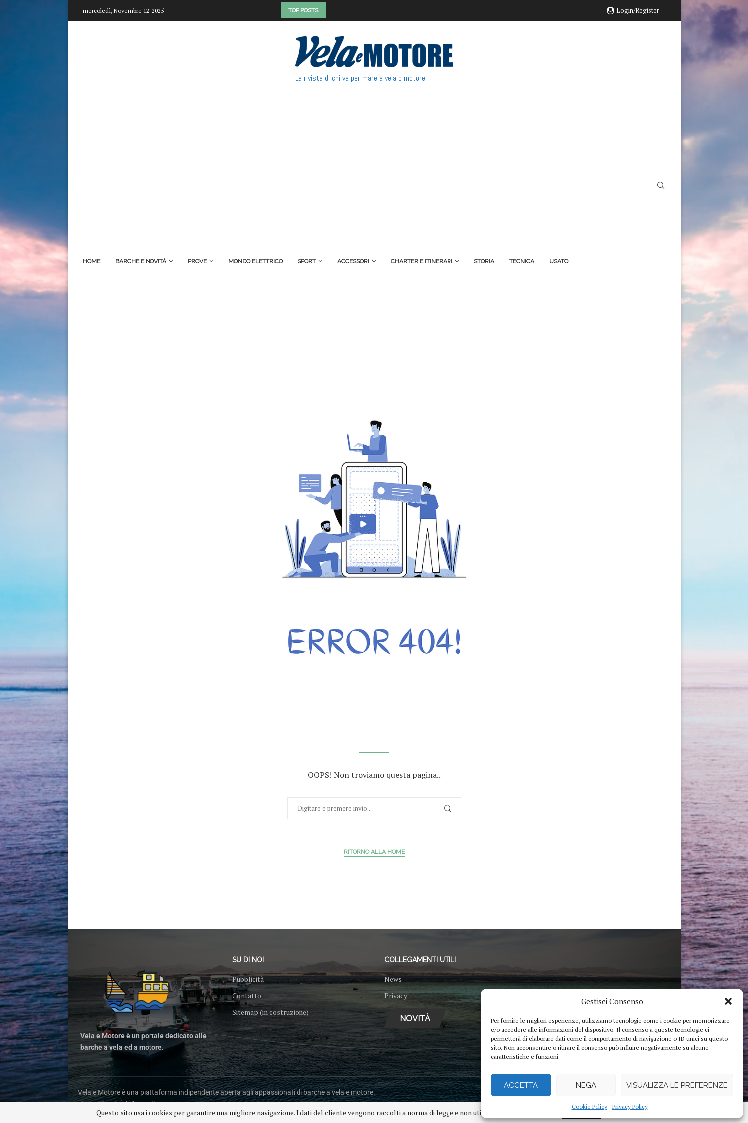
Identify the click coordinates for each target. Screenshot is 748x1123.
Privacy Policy (630, 1106)
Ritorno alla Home (374, 851)
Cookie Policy (589, 1106)
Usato (558, 261)
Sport (307, 261)
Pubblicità (248, 979)
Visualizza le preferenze (677, 1085)
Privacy (395, 995)
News (393, 979)
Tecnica (521, 261)
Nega (586, 1085)
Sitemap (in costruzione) (270, 1012)
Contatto (246, 995)
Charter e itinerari (421, 261)
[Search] (661, 186)
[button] (728, 1001)
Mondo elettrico (255, 261)
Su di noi (248, 959)
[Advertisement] (325, 179)
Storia (484, 261)
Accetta (521, 1085)
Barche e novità (140, 261)
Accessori (353, 261)
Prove (197, 261)
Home (91, 261)
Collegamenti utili (420, 959)
